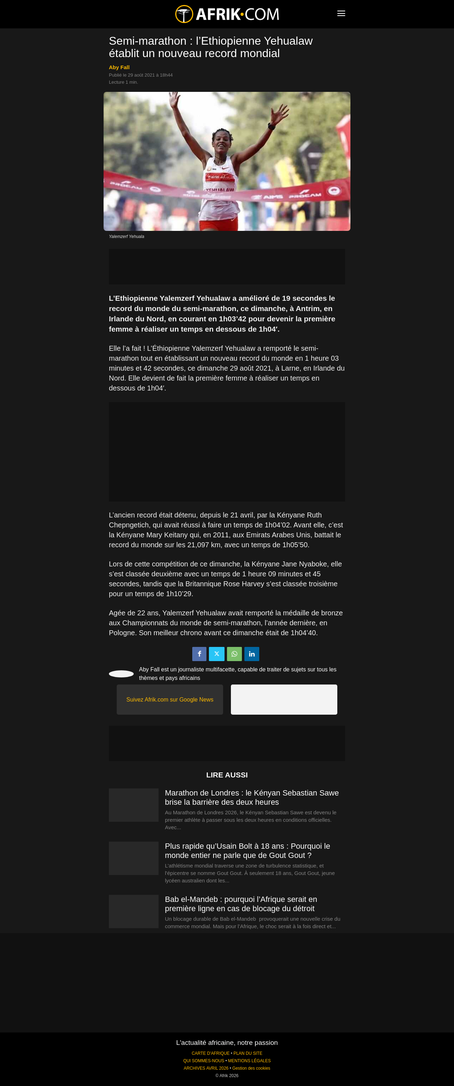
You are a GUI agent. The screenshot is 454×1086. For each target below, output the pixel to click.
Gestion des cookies (251, 1068)
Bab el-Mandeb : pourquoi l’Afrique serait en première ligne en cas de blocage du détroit (241, 904)
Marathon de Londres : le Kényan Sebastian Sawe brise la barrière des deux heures (252, 797)
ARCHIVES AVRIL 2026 (206, 1068)
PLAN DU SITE (247, 1053)
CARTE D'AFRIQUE (210, 1053)
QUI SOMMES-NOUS (204, 1060)
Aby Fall (119, 67)
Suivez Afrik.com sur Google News (169, 700)
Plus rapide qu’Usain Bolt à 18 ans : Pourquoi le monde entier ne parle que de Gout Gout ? (247, 851)
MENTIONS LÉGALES (249, 1060)
